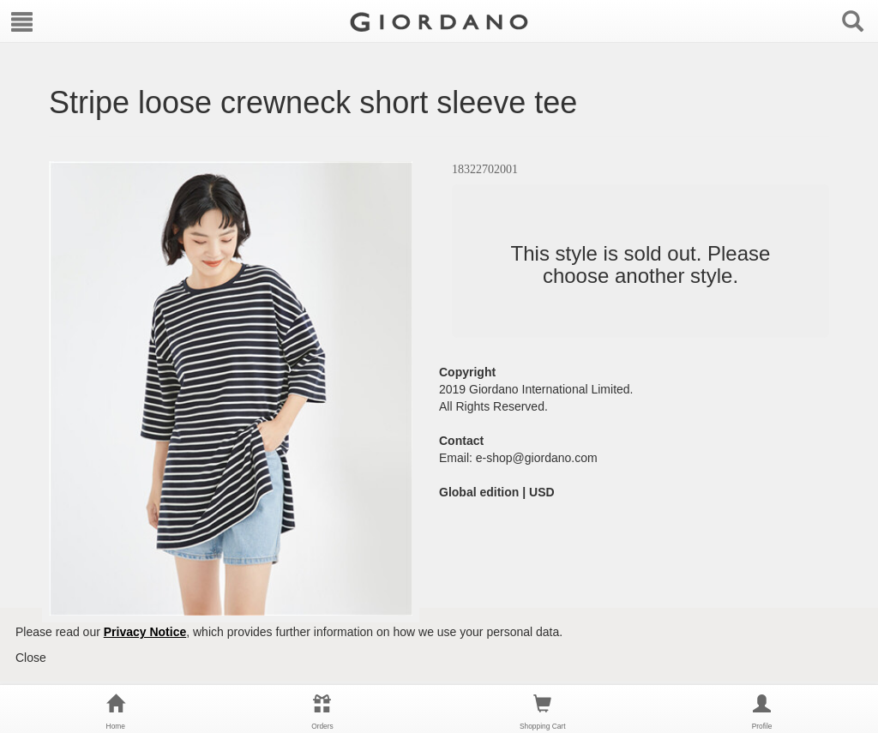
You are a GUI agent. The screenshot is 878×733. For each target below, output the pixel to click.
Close (30, 657)
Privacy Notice (145, 632)
